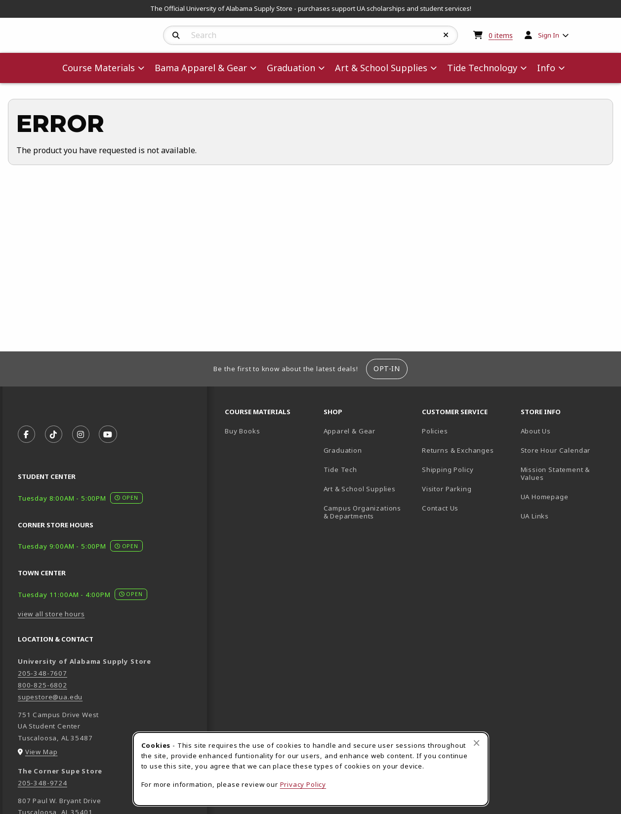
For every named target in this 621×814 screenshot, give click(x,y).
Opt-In (386, 368)
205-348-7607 (42, 673)
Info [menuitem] (546, 68)
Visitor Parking (446, 488)
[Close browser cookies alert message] (476, 742)
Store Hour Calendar (566, 450)
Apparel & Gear (350, 431)
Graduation (343, 450)
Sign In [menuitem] (548, 35)
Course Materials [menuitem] (98, 68)
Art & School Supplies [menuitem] (381, 68)
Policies (435, 431)
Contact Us (440, 508)
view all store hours (51, 613)
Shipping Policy (447, 469)
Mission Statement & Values (555, 473)
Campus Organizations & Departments (369, 512)
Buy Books (242, 431)
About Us (536, 431)
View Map (41, 751)
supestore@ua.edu (50, 696)
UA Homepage (566, 496)
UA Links (535, 516)
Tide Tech (340, 469)
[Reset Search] (446, 35)
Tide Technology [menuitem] (482, 68)
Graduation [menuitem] (291, 68)
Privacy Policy (303, 784)
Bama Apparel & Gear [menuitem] (201, 68)
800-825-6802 (42, 685)
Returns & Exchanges (458, 450)
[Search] (176, 35)
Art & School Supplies (360, 488)
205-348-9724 (42, 782)
